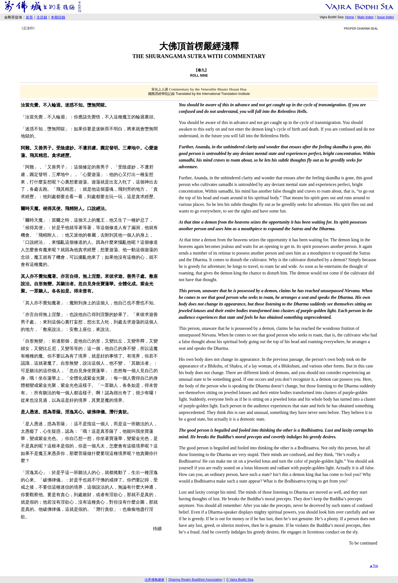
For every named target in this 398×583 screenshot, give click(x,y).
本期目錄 (58, 17)
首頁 (29, 17)
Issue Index (385, 17)
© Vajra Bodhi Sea (239, 580)
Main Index (365, 17)
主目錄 (41, 17)
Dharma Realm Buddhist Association (195, 580)
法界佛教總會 (154, 580)
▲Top (374, 566)
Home (349, 17)
